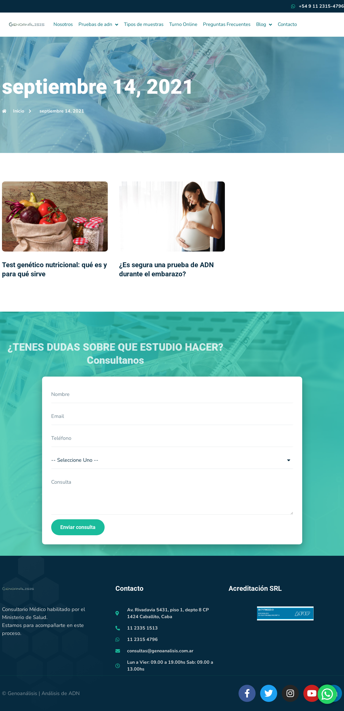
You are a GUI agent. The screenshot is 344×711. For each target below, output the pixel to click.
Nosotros (63, 24)
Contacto (287, 24)
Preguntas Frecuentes (226, 24)
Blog (264, 24)
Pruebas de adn (98, 24)
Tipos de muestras (143, 24)
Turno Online (183, 24)
